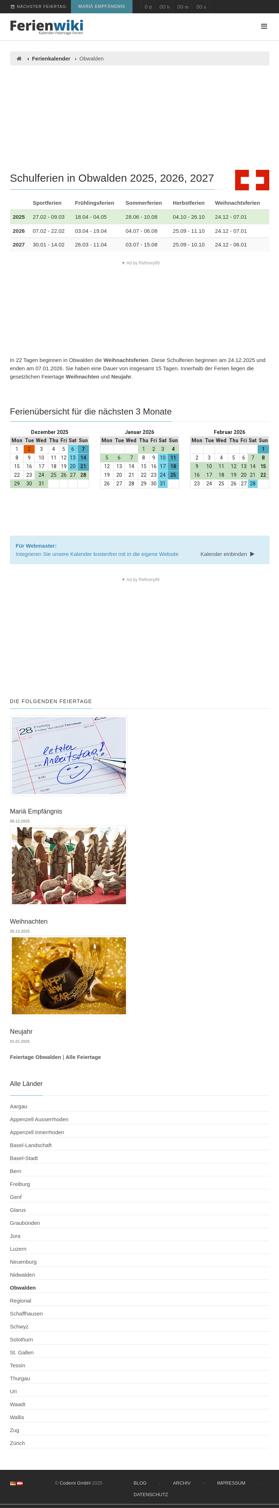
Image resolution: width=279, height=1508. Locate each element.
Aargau (18, 1106)
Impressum (231, 1483)
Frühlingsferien (94, 203)
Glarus (18, 1210)
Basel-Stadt (24, 1158)
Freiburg (20, 1184)
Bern (16, 1171)
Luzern (18, 1249)
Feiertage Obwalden (36, 1057)
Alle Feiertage (83, 1057)
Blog (140, 1483)
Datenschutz (151, 1494)
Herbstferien (188, 203)
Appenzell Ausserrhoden (39, 1119)
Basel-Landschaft (31, 1145)
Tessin (18, 1365)
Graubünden (25, 1223)
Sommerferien (144, 203)
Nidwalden (22, 1275)
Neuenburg (23, 1262)
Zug (14, 1430)
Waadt (18, 1404)
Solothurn (21, 1339)
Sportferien (47, 203)
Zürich (17, 1443)
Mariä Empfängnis (101, 6)
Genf (16, 1197)
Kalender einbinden (228, 554)
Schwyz (19, 1326)
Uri (13, 1391)
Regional (20, 1301)
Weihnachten (82, 376)
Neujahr (121, 376)
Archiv (181, 1483)
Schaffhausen (26, 1313)
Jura (15, 1236)
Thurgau (20, 1378)
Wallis (17, 1417)
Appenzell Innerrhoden (37, 1132)
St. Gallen (22, 1352)
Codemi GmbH (75, 1483)
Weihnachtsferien (237, 203)
